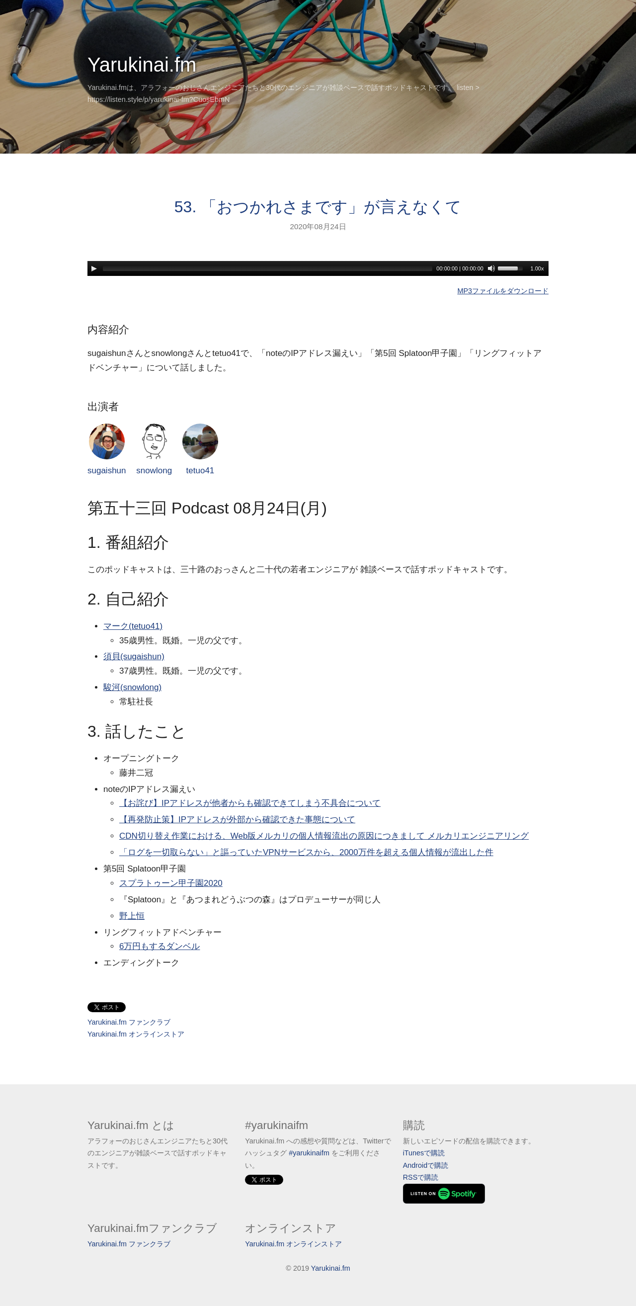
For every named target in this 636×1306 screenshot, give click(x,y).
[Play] (94, 268)
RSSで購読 (421, 1177)
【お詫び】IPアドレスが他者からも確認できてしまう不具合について (250, 803)
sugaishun (106, 450)
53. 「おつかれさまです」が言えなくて (318, 207)
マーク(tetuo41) (132, 626)
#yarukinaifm (309, 1153)
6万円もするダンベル (159, 946)
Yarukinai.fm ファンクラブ (128, 1022)
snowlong (154, 450)
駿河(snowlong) (132, 687)
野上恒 (132, 916)
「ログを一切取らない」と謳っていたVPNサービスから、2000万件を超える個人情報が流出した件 (306, 852)
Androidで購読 (426, 1165)
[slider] (267, 268)
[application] (318, 268)
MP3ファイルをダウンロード (503, 291)
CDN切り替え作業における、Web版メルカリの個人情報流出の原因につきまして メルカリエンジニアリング (324, 836)
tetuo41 (200, 450)
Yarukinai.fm (141, 65)
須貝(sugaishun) (133, 656)
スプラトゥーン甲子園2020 (171, 883)
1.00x (537, 268)
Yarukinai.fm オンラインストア (135, 1034)
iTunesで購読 (424, 1153)
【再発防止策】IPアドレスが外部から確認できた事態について (237, 819)
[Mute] (491, 268)
